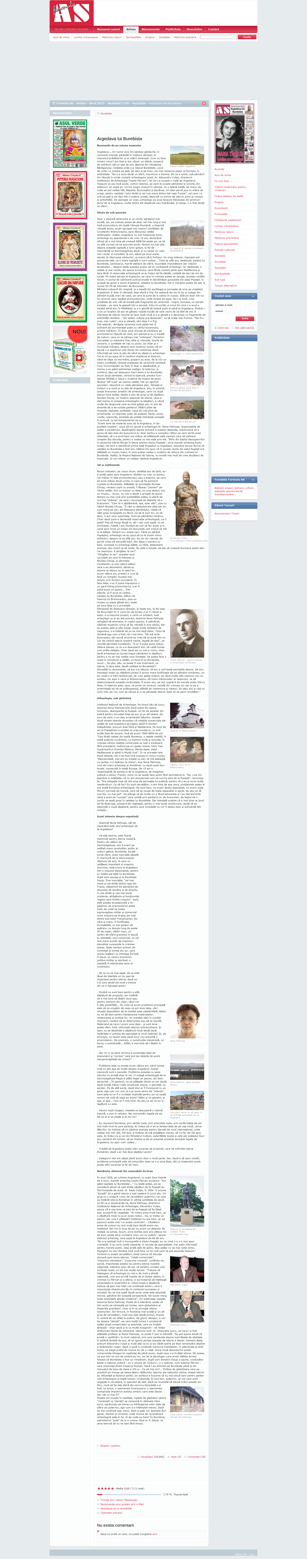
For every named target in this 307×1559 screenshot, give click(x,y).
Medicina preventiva (227, 237)
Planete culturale (225, 249)
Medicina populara (185, 37)
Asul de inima (61, 37)
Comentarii (196, 1456)
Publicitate (173, 29)
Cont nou (223, 327)
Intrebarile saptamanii (228, 220)
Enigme (150, 37)
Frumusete (221, 214)
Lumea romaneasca (86, 37)
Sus (252, 1554)
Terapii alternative (226, 285)
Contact (213, 29)
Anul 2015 (97, 103)
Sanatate (164, 37)
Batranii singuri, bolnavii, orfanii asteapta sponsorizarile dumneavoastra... (234, 491)
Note (176, 1456)
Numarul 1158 (118, 103)
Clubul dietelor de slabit (229, 196)
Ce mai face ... (223, 181)
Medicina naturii (111, 37)
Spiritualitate (133, 37)
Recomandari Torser (227, 513)
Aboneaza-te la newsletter (116, 1508)
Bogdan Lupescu (110, 1445)
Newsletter (194, 29)
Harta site (241, 1554)
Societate (139, 103)
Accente (219, 169)
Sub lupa (220, 279)
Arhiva (131, 29)
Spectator (220, 267)
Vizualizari (152, 1456)
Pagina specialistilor (226, 243)
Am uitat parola (244, 327)
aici (154, 1534)
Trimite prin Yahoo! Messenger (119, 1500)
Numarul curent (108, 29)
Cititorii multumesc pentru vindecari (230, 188)
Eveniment (221, 208)
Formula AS (65, 103)
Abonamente (151, 29)
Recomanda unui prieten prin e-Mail (122, 1504)
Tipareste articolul (111, 1512)
